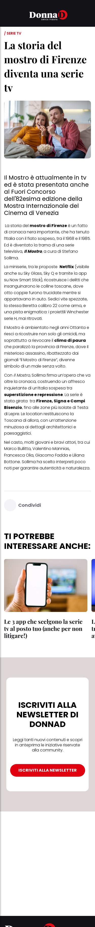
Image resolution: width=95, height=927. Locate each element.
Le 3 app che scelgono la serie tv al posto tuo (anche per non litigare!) (43, 628)
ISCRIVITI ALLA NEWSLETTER (47, 770)
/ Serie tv (12, 33)
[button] (7, 16)
